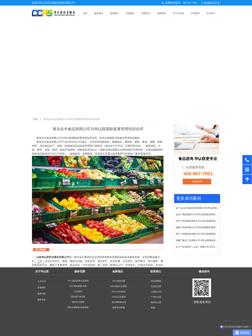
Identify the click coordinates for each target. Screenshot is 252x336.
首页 (35, 119)
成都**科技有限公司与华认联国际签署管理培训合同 (197, 227)
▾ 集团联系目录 (210, 3)
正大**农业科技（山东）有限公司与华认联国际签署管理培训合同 (197, 247)
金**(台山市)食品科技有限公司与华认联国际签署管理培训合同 (197, 208)
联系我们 (211, 13)
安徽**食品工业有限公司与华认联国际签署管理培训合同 (197, 240)
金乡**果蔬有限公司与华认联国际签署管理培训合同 (197, 214)
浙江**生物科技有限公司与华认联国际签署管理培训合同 (197, 234)
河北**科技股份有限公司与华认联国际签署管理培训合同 (197, 221)
